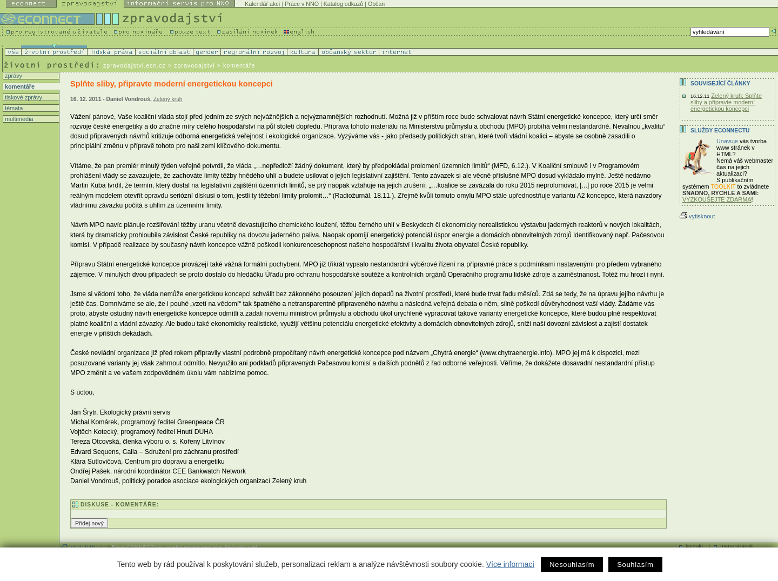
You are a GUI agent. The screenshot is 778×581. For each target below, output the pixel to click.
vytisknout (697, 216)
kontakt (694, 546)
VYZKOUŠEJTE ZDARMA (717, 199)
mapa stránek (736, 546)
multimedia (18, 119)
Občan (376, 4)
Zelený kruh (168, 99)
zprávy (12, 75)
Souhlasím (635, 564)
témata (13, 108)
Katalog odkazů (343, 4)
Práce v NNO (302, 4)
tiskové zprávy (22, 97)
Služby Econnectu (719, 130)
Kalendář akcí (262, 4)
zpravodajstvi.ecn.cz (134, 65)
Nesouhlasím (571, 564)
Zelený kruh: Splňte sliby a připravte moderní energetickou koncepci (726, 102)
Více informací (510, 564)
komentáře (19, 86)
